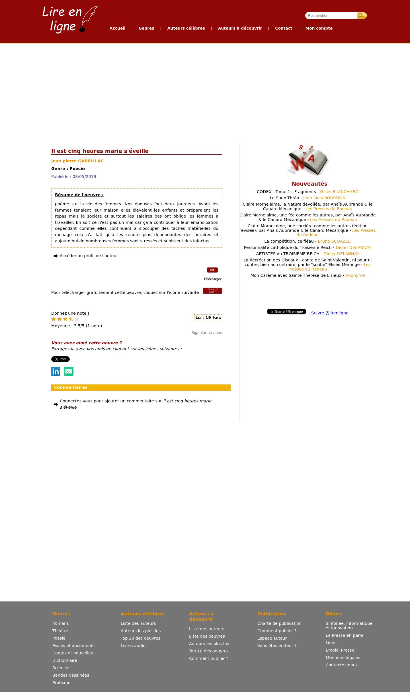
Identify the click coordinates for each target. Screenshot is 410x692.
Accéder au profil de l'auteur (89, 255)
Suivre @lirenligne (329, 313)
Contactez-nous (342, 665)
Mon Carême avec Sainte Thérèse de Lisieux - (308, 275)
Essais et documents (73, 645)
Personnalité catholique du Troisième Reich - (308, 247)
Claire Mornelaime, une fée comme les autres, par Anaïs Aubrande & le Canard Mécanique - (307, 217)
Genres (146, 28)
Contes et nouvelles (72, 653)
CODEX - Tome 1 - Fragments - (307, 191)
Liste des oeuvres (207, 636)
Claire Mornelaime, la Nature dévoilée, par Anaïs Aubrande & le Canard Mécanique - (308, 206)
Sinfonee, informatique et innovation (349, 625)
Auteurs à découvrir (240, 28)
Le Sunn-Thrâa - (308, 198)
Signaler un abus (206, 332)
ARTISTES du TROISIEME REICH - (307, 253)
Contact (283, 28)
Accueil (118, 28)
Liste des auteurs (138, 623)
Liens (331, 642)
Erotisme (61, 682)
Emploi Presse (340, 650)
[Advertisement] (177, 92)
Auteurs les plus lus (141, 630)
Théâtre (60, 630)
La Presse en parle (344, 635)
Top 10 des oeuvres (140, 638)
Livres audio (133, 645)
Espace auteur (272, 638)
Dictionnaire (64, 660)
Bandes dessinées (70, 675)
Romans (60, 623)
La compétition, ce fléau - (307, 241)
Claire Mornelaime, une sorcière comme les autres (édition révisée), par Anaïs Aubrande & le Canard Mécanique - (307, 230)
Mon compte (319, 28)
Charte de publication (279, 623)
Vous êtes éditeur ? (277, 645)
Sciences (61, 668)
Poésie (58, 638)
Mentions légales (343, 657)
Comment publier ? (208, 658)
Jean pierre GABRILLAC (77, 161)
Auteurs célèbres (186, 28)
